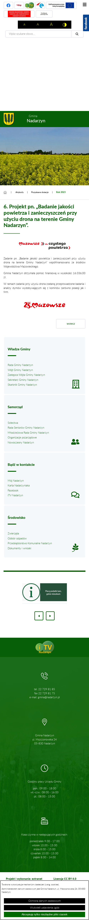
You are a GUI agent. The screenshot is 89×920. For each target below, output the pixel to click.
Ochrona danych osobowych (44, 901)
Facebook (13, 490)
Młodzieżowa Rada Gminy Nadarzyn (28, 432)
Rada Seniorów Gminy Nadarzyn (26, 427)
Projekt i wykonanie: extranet (24, 878)
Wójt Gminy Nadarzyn (20, 370)
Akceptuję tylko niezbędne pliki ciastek (44, 914)
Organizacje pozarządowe (22, 437)
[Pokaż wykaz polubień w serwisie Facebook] (86, 23)
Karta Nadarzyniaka (19, 485)
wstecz (71, 323)
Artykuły (20, 192)
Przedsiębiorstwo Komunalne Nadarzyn (30, 543)
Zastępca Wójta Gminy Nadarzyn (26, 375)
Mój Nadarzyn (16, 480)
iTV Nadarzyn (15, 495)
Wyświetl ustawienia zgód (44, 907)
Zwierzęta (13, 533)
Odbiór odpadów (17, 538)
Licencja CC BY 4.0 (65, 878)
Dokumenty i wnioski (19, 548)
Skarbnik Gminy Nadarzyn (22, 384)
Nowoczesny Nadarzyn (21, 442)
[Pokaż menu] (84, 4)
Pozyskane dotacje (40, 192)
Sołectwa (13, 423)
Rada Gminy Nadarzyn (20, 365)
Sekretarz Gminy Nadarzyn (23, 380)
